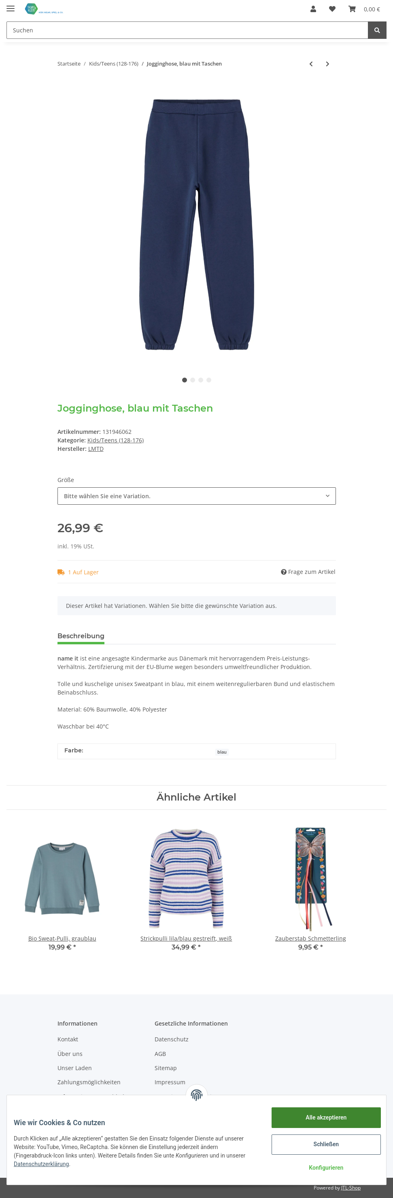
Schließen (320, 1144)
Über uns (70, 1054)
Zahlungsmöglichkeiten (89, 1082)
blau (222, 752)
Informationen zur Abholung (96, 1096)
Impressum (170, 1082)
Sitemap (166, 1068)
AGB (160, 1054)
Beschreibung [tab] (80, 636)
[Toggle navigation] (10, 5)
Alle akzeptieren (320, 1117)
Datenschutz (172, 1039)
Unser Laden (74, 1068)
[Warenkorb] (364, 9)
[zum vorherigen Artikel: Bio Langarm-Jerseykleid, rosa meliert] (311, 63)
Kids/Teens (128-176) (115, 440)
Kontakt (67, 1039)
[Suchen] (187, 30)
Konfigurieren (320, 1167)
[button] (313, 9)
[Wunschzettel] (332, 9)
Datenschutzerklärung (67, 1164)
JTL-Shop (351, 1187)
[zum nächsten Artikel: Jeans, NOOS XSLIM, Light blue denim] (327, 63)
